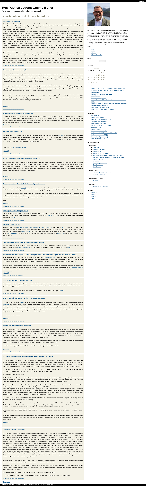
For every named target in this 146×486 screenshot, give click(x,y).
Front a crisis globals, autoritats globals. (102, 109)
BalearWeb (24, 484)
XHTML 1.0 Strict (45, 484)
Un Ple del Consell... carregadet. (14, 429)
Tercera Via (60, 233)
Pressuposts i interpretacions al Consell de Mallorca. (22, 158)
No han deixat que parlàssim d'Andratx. (17, 325)
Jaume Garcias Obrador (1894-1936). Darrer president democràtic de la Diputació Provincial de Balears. (40, 254)
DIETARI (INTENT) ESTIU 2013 (101, 125)
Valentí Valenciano (98, 165)
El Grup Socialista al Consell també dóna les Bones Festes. (24, 298)
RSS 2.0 (93, 196)
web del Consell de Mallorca (18, 147)
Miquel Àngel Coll (98, 159)
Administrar (141, 1)
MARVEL (95, 180)
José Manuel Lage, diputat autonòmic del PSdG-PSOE (108, 155)
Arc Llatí (60, 135)
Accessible (31, 484)
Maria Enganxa (95, 96)
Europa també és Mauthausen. (100, 107)
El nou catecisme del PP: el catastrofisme (18, 113)
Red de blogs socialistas (100, 163)
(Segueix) (6, 106)
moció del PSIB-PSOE (48, 257)
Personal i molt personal (99, 137)
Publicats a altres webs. (99, 131)
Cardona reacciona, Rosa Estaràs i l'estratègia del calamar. (24, 184)
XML (92, 198)
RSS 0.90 (94, 192)
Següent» (7, 482)
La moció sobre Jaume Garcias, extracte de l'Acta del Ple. (23, 242)
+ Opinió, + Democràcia (11, 225)
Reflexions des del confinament (101, 119)
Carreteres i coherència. (11, 21)
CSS (54, 484)
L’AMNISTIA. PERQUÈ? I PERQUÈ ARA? (103, 94)
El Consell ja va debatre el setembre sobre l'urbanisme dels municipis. (28, 356)
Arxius (93, 51)
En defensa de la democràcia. (99, 105)
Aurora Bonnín (97, 151)
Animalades (96, 127)
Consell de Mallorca (52, 215)
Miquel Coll (96, 161)
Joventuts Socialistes (99, 175)
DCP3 (63, 227)
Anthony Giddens (13, 233)
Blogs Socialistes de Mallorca (101, 153)
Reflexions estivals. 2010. (99, 135)
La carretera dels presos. (98, 98)
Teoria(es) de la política (98, 121)
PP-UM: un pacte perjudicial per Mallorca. (18, 280)
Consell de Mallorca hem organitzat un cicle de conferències (34, 227)
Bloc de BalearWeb (96, 55)
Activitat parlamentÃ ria (98, 123)
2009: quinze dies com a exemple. (15, 70)
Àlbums (93, 53)
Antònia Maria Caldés (99, 149)
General (95, 115)
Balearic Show (96, 129)
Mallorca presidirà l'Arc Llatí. (13, 131)
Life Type (11, 484)
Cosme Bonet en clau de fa (100, 187)
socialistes (6, 304)
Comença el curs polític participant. (15, 211)
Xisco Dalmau (97, 167)
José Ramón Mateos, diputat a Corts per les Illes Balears (109, 157)
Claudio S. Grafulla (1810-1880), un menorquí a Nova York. (108, 88)
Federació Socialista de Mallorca (102, 173)
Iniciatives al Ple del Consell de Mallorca (13, 65)
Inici (92, 49)
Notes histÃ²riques (97, 117)
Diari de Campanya (98, 138)
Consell (23, 188)
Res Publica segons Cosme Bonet (27, 7)
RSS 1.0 (93, 194)
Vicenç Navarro (25, 231)
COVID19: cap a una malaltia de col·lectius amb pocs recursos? (109, 103)
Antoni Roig (96, 147)
